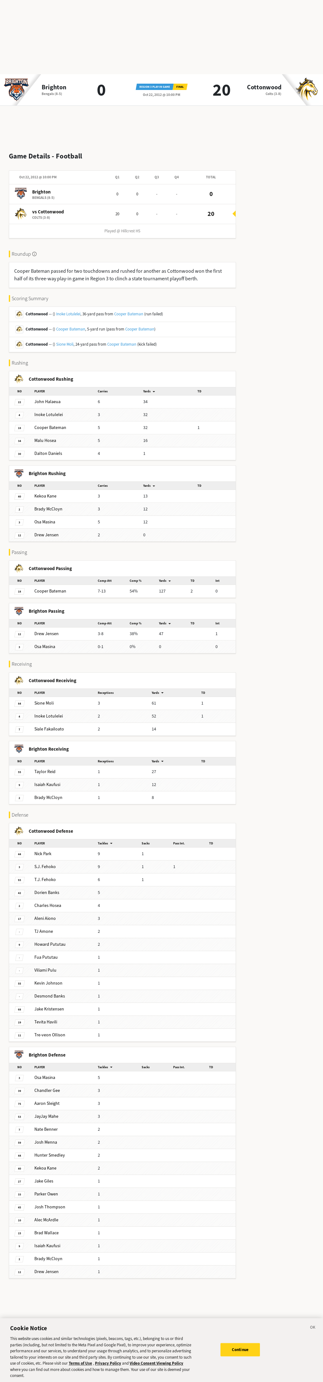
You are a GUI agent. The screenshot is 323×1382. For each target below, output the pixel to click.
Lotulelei (48, 410)
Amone (43, 926)
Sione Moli (64, 339)
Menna (45, 1137)
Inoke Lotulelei (68, 309)
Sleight (47, 1098)
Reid (45, 767)
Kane (45, 491)
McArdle (46, 1215)
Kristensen (49, 1004)
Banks (46, 888)
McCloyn (48, 504)
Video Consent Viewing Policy (156, 1367)
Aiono (45, 913)
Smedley (49, 1150)
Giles (43, 1176)
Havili (45, 1017)
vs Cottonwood (48, 207)
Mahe (46, 1111)
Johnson (48, 978)
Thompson (49, 1202)
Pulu (45, 965)
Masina (44, 517)
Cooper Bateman (128, 309)
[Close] (313, 1332)
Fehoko (45, 862)
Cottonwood (264, 87)
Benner (46, 1124)
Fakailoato (49, 724)
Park (42, 849)
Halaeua (47, 397)
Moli (44, 698)
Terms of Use (80, 1367)
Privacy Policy (108, 1367)
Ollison (49, 1030)
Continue (240, 1353)
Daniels (48, 448)
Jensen (46, 530)
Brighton (54, 87)
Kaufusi (47, 780)
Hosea (45, 435)
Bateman (50, 423)
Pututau (50, 939)
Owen (46, 1189)
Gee (47, 1085)
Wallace (46, 1228)
